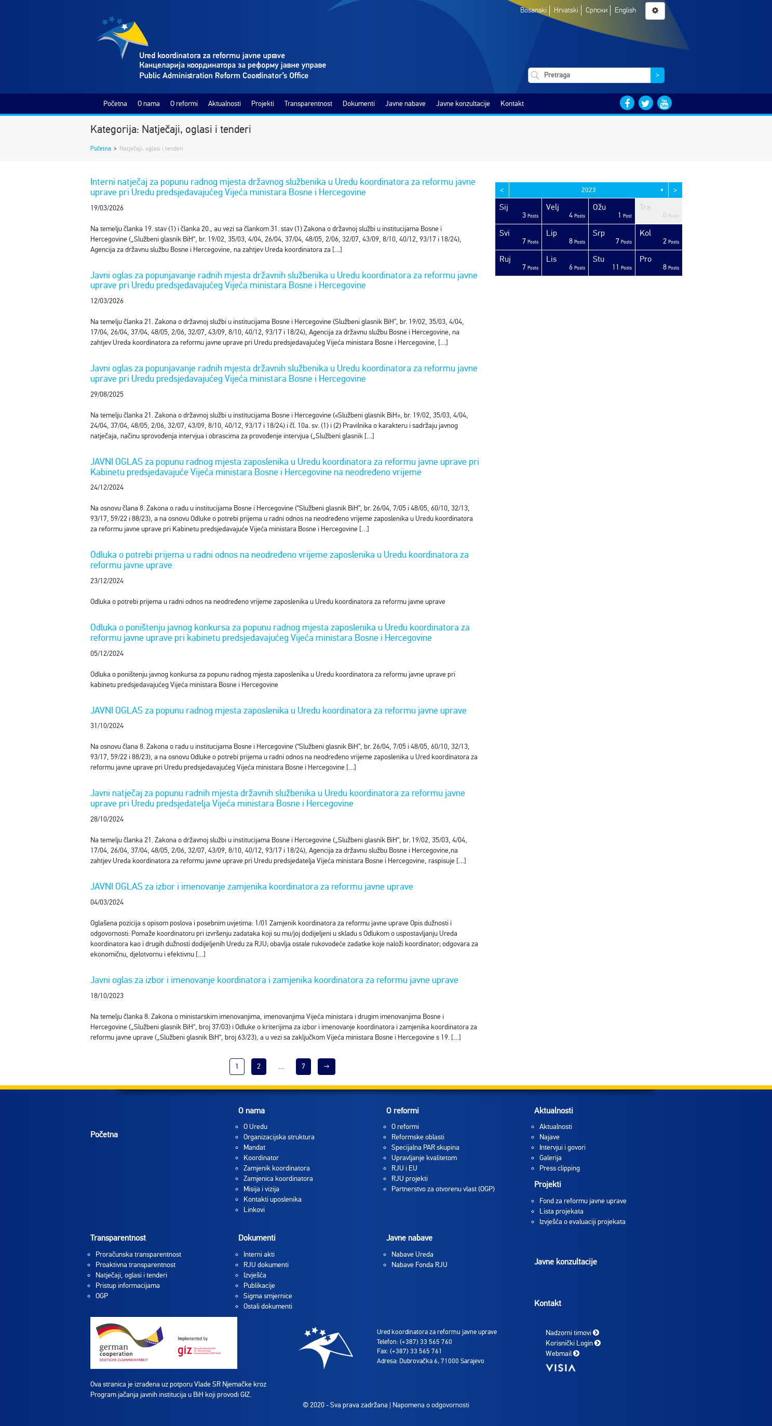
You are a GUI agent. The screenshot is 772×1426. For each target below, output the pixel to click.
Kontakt (512, 103)
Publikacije (259, 1285)
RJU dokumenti (266, 1264)
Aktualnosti (224, 103)
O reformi (184, 103)
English (625, 10)
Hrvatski (566, 10)
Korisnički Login (573, 1343)
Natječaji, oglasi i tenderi (131, 1275)
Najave (549, 1137)
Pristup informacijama (128, 1285)
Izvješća (254, 1275)
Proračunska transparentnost (138, 1254)
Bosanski (533, 10)
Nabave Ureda (412, 1254)
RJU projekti (409, 1178)
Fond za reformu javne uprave (583, 1200)
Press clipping (559, 1168)
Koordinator (261, 1157)
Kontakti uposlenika (272, 1199)
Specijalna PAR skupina (425, 1147)
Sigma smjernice (267, 1296)
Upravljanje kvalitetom (424, 1157)
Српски (596, 10)
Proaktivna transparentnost (135, 1264)
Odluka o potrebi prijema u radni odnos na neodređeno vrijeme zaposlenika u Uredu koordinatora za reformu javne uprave (279, 560)
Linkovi (254, 1209)
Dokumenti (359, 103)
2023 (588, 190)
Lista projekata (561, 1211)
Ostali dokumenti (267, 1306)
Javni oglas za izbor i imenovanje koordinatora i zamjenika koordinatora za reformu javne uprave (274, 980)
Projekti (262, 103)
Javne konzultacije (463, 103)
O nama (149, 103)
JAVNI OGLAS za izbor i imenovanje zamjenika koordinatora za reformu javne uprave (251, 886)
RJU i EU (404, 1168)
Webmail (562, 1353)
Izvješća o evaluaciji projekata (582, 1221)
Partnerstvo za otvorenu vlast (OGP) (443, 1189)
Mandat (254, 1147)
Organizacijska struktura (279, 1137)
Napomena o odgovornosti (430, 1405)
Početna (115, 103)
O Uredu (255, 1126)
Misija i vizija (261, 1189)
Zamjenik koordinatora (276, 1168)
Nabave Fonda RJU (419, 1264)
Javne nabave (405, 103)
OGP (102, 1296)
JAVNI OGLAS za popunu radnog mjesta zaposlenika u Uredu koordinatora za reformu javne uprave (278, 710)
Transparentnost (308, 103)
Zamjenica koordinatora (278, 1178)
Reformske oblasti (417, 1137)
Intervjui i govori (562, 1147)
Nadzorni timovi (572, 1332)
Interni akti (259, 1254)
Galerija (550, 1157)
